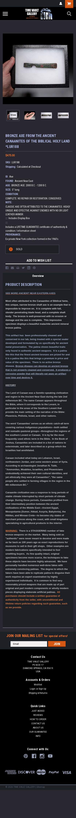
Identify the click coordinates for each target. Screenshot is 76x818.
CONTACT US (38, 723)
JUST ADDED (38, 711)
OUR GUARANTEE (38, 732)
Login (32, 689)
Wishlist (38, 684)
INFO (38, 736)
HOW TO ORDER (38, 719)
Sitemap (41, 787)
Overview (38, 276)
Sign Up (42, 689)
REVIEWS (38, 715)
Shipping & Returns (38, 693)
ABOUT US (38, 727)
